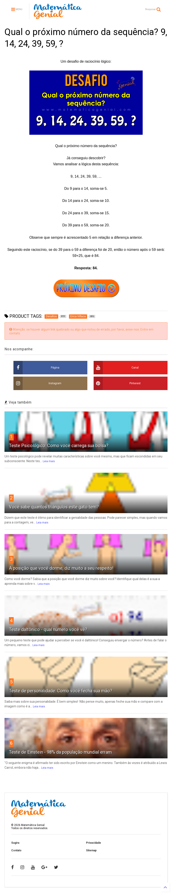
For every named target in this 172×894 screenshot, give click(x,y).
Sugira (15, 842)
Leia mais (49, 461)
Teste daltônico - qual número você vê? (48, 629)
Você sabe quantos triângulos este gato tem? (54, 507)
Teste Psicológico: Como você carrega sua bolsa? (58, 445)
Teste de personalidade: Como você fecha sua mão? (60, 690)
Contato (16, 850)
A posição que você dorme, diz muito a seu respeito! (61, 568)
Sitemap (91, 850)
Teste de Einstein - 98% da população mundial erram (60, 752)
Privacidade (93, 842)
